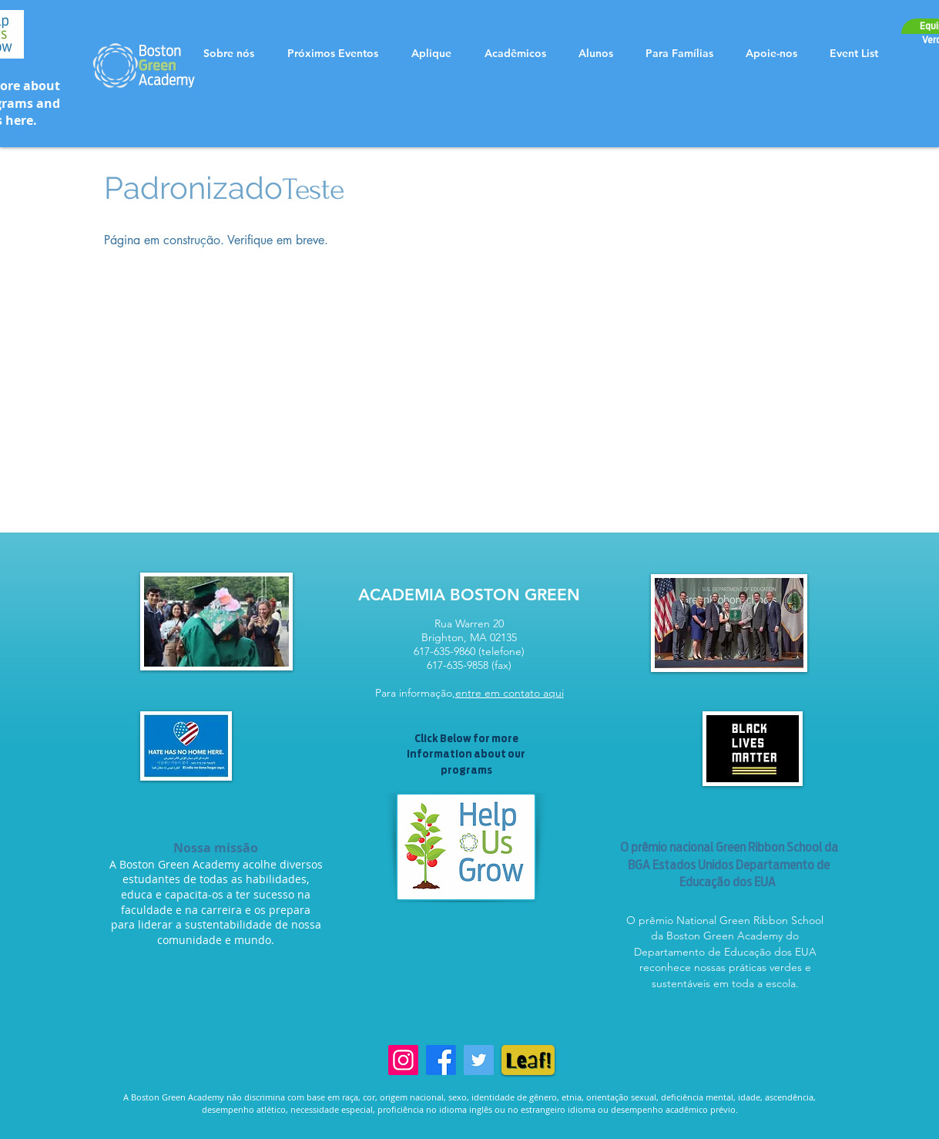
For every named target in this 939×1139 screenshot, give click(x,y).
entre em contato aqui (509, 693)
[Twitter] (479, 1060)
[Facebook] (441, 1060)
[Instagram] (403, 1060)
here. (21, 120)
